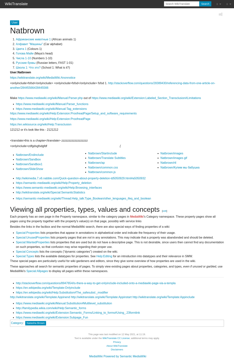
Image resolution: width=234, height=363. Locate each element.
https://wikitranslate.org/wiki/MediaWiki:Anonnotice (42, 77)
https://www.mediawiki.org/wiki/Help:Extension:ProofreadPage (50, 119)
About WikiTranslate (116, 346)
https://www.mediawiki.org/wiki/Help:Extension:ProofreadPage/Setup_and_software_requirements (73, 113)
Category (17, 323)
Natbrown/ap (96, 162)
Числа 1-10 (23, 58)
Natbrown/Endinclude (30, 155)
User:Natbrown (20, 72)
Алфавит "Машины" (29, 44)
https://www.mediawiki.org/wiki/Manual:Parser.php (50, 98)
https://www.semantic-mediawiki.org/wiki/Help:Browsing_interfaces (59, 187)
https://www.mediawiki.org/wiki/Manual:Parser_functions (52, 104)
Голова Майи (25, 53)
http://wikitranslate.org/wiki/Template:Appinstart (101, 297)
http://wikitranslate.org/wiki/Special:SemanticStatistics (50, 192)
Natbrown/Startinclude (102, 153)
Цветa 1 (21, 49)
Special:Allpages (37, 271)
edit (165, 211)
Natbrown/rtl (168, 162)
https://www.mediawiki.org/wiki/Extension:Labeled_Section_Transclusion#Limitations (146, 98)
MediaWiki (137, 216)
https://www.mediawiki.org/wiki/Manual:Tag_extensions (51, 109)
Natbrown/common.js (102, 172)
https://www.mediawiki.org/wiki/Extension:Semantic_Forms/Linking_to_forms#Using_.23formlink (78, 313)
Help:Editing (104, 256)
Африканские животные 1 (33, 39)
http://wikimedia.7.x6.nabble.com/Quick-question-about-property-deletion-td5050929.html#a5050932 (81, 178)
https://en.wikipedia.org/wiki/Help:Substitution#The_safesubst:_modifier (62, 292)
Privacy (117, 342)
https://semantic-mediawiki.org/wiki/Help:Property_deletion (54, 183)
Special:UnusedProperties (33, 237)
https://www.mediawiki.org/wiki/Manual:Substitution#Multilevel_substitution (64, 303)
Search (205, 3)
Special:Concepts (27, 251)
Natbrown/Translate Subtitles (107, 158)
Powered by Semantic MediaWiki (124, 356)
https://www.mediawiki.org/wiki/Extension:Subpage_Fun (52, 317)
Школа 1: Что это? (28, 67)
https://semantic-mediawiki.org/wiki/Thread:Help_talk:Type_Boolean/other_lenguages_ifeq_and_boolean (83, 198)
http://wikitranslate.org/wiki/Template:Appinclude (164, 297)
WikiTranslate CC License (116, 338)
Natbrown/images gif (174, 158)
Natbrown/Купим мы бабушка (180, 167)
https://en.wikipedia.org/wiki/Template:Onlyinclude (48, 288)
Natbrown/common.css (103, 167)
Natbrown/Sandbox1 (29, 164)
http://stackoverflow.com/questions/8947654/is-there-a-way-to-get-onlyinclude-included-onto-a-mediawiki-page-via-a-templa (96, 283)
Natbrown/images (172, 153)
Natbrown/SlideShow (29, 169)
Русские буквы (26, 63)
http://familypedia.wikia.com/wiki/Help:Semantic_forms (51, 308)
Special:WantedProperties (33, 242)
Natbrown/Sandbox (28, 159)
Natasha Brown (36, 323)
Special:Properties (28, 233)
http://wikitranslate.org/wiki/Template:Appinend (40, 297)
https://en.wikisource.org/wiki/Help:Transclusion (40, 124)
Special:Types (25, 256)
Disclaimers (117, 350)
